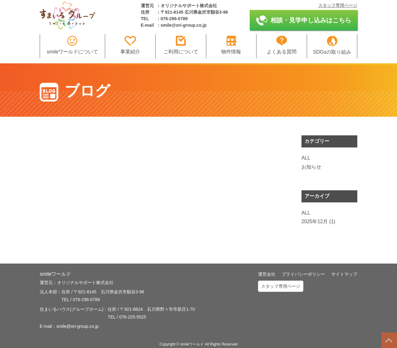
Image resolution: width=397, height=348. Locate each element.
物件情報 (231, 45)
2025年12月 (314, 221)
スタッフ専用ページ (337, 5)
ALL (305, 157)
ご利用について (180, 45)
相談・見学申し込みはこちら (303, 20)
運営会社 (266, 274)
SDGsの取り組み (332, 45)
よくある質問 (282, 45)
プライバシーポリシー (303, 274)
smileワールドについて (72, 45)
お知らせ (311, 166)
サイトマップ (344, 274)
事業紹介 (130, 45)
